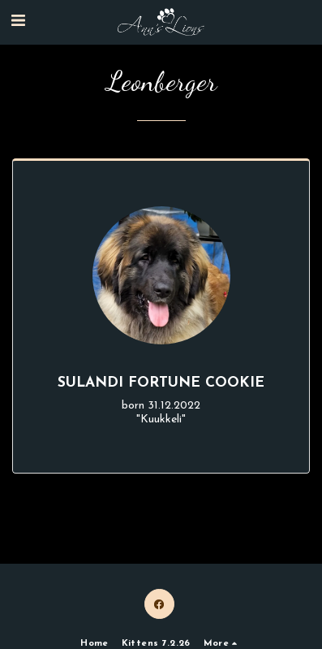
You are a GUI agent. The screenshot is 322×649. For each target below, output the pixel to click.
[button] (18, 22)
